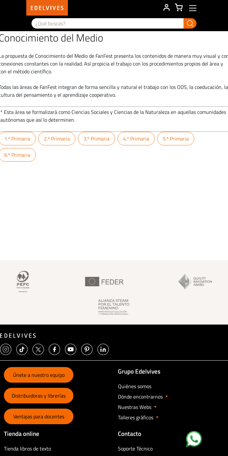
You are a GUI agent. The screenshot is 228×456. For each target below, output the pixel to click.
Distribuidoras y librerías (39, 396)
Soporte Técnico (135, 448)
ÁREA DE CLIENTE (166, 8)
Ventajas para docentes (38, 416)
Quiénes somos (134, 386)
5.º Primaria (176, 138)
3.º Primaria (96, 138)
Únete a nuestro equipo (39, 375)
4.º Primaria (136, 138)
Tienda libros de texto (27, 448)
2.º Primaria (57, 138)
